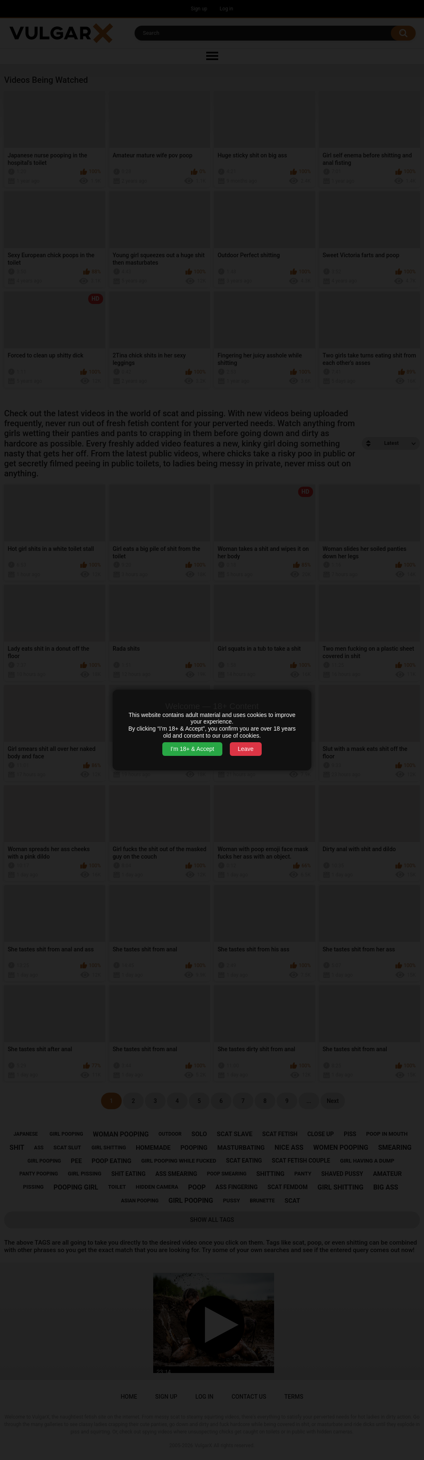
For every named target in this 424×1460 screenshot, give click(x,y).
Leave (245, 749)
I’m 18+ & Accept (192, 749)
